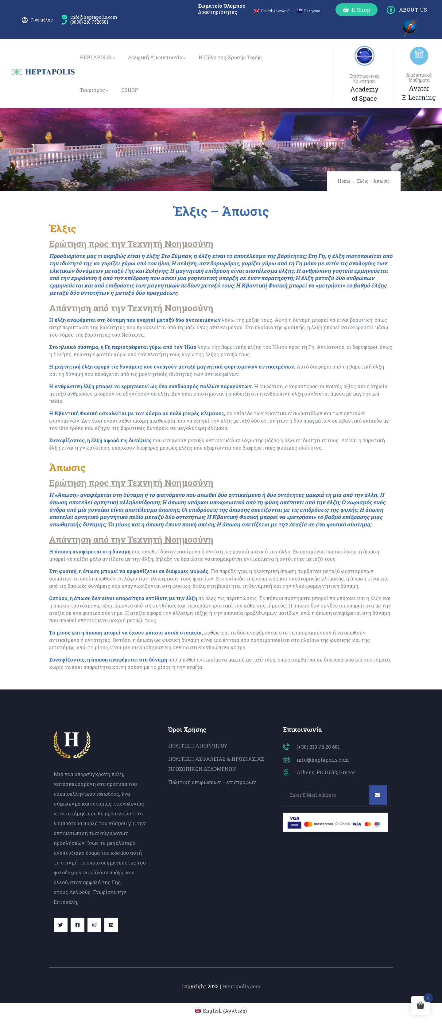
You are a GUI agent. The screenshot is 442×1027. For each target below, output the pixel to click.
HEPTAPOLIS (98, 57)
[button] (356, 9)
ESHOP (129, 90)
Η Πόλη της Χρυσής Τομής (230, 57)
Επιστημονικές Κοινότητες (364, 79)
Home (344, 181)
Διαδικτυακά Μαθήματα (419, 78)
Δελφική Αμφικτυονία (157, 57)
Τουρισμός (94, 90)
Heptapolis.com (241, 986)
